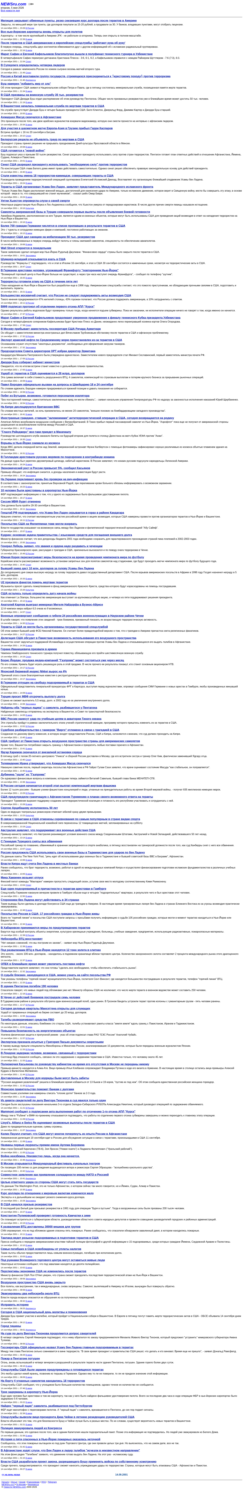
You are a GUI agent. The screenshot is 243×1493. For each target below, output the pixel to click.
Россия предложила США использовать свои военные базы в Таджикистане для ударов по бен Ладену (73, 852)
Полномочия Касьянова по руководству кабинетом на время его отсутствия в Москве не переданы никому (75, 1064)
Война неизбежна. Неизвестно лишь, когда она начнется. (40, 1156)
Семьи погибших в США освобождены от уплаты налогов (41, 1249)
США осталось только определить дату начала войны (38, 593)
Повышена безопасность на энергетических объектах (38, 1030)
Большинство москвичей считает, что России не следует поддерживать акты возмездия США (66, 295)
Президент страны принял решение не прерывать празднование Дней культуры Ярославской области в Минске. (65, 143)
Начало (5, 1482)
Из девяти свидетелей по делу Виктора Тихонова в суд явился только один (53, 1100)
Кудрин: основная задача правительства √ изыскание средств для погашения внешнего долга (66, 535)
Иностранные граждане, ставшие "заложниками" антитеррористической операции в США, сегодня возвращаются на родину (87, 418)
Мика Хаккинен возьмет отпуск (22, 877)
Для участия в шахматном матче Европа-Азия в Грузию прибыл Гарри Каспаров (57, 128)
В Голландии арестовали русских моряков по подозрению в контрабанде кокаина (58, 457)
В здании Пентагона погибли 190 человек (29, 986)
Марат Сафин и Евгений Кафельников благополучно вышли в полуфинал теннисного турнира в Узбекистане (77, 54)
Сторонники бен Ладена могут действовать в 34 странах (40, 899)
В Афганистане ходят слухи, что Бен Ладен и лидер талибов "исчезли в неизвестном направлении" (70, 1450)
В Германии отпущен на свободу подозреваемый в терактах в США (48, 682)
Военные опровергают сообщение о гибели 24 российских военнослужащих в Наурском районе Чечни (72, 615)
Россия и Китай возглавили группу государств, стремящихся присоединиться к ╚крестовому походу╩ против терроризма (85, 76)
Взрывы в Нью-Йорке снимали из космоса (30, 443)
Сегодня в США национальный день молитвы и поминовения (44, 1312)
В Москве (21, 1484)
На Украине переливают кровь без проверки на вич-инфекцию (44, 479)
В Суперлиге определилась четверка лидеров (33, 65)
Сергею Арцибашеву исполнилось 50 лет (29, 807)
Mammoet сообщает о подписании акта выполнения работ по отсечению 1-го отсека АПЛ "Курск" (68, 1111)
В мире (29, 39)
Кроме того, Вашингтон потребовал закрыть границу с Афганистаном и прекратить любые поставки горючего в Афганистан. (72, 745)
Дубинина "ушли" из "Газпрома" (23, 774)
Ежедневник (33, 1482)
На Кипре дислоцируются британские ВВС (30, 406)
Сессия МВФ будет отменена (21, 501)
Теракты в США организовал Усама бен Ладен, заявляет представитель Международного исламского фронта (77, 186)
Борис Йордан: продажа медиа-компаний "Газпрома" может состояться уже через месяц (62, 660)
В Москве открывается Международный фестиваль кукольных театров (50, 1163)
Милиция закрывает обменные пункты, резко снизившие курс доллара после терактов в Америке (69, 20)
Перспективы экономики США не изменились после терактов (43, 1271)
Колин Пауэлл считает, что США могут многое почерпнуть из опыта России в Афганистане (64, 1133)
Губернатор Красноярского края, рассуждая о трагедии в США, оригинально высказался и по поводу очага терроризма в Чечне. (74, 550)
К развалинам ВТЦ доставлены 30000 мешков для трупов (41, 1226)
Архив (22, 1482)
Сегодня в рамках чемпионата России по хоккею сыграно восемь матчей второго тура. (50, 69)
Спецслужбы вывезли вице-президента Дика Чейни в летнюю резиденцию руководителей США (68, 1417)
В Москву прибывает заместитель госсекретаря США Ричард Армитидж (51, 328)
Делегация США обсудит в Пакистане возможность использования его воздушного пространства (68, 638)
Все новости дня (10, 10)
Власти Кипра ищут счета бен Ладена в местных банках (39, 863)
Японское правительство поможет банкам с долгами (37, 1089)
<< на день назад (11, 1474)
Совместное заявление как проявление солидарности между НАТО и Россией (55, 1174)
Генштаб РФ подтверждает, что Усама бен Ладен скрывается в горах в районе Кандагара (62, 512)
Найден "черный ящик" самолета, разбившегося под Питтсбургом (46, 1405)
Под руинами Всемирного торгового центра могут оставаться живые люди (53, 1260)
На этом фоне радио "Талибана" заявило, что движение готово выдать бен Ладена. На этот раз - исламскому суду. (67, 1454)
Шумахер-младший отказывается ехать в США (33, 259)
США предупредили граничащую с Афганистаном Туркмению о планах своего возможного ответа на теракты (77, 796)
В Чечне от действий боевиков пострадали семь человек (40, 997)
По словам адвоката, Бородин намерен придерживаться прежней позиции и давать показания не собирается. (64, 388)
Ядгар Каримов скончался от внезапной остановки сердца (41, 752)
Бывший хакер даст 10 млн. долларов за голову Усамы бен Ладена (47, 568)
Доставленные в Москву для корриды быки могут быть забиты (45, 1078)
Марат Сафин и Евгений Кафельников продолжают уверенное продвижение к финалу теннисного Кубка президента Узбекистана (90, 317)
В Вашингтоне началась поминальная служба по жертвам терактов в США (52, 106)
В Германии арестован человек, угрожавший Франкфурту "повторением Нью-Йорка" (60, 270)
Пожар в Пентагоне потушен (20, 1358)
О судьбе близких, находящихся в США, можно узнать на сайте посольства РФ (56, 975)
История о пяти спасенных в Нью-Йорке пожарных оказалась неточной (50, 1439)
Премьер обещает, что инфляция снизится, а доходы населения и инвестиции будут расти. (53, 472)
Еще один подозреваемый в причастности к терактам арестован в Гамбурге (53, 888)
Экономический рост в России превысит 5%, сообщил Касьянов (45, 468)
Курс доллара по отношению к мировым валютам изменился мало (47, 1193)
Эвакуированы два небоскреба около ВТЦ (30, 1293)
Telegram (52, 1482)
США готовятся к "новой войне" (23, 150)
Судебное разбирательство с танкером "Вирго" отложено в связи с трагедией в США (60, 729)
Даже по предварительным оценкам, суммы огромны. (32, 1126)
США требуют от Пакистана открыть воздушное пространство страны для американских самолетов (70, 741)
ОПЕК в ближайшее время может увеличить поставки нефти (43, 963)
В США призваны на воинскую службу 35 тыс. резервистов (42, 94)
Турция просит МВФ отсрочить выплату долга (33, 696)
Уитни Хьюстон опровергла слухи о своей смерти (35, 200)
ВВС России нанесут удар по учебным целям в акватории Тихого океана (51, 718)
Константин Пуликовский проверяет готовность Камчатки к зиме (46, 1215)
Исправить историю (15, 1304)
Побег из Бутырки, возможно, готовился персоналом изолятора (45, 395)
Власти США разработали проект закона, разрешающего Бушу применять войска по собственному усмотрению (78, 1461)
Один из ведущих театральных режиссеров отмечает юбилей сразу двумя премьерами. (51, 812)
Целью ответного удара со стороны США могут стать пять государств (50, 1182)
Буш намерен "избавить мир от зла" (26, 83)
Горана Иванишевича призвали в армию (29, 649)
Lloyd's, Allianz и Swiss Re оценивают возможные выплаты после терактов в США (58, 1122)
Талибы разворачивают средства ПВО (27, 1019)
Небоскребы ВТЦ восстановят (22, 938)
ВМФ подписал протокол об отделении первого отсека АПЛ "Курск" (48, 306)
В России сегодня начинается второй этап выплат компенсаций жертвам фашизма (58, 785)
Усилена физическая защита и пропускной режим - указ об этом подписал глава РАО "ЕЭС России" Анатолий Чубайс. (69, 1034)
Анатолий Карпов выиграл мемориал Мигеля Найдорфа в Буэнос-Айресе (52, 604)
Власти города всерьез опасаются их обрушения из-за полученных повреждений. (48, 1297)
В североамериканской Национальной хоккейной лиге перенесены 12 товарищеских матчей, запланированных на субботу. (72, 823)
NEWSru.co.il (8, 1484)
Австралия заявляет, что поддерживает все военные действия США (48, 830)
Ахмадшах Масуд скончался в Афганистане (31, 117)
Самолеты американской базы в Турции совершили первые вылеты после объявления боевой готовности (75, 211)
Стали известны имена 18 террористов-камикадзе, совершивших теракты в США (57, 175)
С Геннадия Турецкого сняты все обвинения (31, 841)
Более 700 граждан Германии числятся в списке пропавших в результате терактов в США (63, 225)
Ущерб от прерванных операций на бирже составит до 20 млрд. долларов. (44, 1012)
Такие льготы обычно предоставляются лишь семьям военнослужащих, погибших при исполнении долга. (61, 1253)
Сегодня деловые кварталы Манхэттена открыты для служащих (45, 1008)
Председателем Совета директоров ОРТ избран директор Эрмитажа (48, 351)
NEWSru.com (13, 4)
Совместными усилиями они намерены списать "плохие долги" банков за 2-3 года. (48, 1093)
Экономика (31, 255)
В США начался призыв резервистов (26, 1204)
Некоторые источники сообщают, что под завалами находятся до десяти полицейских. (50, 1264)
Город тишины (11, 1326)
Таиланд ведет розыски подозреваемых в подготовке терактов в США (50, 1237)
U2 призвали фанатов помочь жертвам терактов (34, 582)
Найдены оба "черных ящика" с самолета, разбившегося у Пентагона (49, 707)
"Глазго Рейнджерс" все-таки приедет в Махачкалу (36, 431)
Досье (14, 1482)
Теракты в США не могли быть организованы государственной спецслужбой (54, 626)
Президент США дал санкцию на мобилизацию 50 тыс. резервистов (48, 236)
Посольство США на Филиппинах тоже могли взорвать (39, 523)
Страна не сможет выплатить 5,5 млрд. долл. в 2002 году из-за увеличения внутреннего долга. (55, 700)
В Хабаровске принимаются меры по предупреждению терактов (45, 927)
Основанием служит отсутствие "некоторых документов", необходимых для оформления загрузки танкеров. (63, 344)
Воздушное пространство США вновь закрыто (33, 1282)
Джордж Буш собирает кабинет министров (30, 362)
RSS (43, 1482)
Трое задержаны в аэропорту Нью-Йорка (29, 1391)
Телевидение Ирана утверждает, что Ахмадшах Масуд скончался (46, 763)
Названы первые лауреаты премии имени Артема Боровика (42, 1145)
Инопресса (31, 80)
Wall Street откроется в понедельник (26, 248)
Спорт (28, 61)
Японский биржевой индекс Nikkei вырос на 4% (34, 671)
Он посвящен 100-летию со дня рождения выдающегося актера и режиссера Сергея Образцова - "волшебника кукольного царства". (77, 1167)
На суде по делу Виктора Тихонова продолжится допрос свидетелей (48, 1333)
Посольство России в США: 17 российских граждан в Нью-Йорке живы (50, 913)
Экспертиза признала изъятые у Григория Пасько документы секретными (52, 1041)
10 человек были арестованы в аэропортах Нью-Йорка (39, 490)
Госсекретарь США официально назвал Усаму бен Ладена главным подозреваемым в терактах (67, 1347)
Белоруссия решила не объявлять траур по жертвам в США (42, 139)
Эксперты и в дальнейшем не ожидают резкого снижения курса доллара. (43, 1197)
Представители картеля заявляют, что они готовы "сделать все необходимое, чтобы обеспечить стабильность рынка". (69, 968)
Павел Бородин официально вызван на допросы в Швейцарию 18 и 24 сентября (57, 384)
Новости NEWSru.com (15, 1487)
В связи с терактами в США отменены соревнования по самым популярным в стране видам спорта (70, 819)
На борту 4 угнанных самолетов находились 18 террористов (43, 1380)
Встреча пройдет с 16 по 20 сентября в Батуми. (28, 132)
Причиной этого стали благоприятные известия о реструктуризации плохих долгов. (48, 675)
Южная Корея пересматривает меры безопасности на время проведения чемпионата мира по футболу (72, 557)
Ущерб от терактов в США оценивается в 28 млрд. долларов (43, 373)
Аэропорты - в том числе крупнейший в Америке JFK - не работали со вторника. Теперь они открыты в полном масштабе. (71, 35)
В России (30, 28)
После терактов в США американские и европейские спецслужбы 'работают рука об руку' (63, 42)
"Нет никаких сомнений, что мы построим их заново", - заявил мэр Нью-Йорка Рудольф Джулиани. (58, 942)
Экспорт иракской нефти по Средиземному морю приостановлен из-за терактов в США (61, 340)
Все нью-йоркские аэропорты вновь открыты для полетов (41, 31)
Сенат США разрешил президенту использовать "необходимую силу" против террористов (64, 164)
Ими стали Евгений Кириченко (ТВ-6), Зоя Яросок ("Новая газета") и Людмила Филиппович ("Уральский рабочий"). (67, 1149)
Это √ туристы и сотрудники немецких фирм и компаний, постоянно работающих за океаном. (54, 229)
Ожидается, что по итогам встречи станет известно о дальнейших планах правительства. (52, 366)
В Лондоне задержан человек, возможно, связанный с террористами (48, 1053)
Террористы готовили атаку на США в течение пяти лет (39, 281)
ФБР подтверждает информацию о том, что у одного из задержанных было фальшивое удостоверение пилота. (65, 494)
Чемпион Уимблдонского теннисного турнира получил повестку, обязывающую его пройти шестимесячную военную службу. (72, 653)
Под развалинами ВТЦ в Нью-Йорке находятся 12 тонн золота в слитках (51, 950)
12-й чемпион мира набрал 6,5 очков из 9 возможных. (32, 608)
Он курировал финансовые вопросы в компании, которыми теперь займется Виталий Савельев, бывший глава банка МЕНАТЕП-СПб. (78, 778)
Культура (30, 208)
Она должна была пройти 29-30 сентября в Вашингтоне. (33, 505)
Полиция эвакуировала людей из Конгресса (31, 1428)
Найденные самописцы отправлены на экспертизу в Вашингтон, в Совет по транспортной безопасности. (61, 711)
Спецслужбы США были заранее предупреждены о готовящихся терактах (52, 1369)
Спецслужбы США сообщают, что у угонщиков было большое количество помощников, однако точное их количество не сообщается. (77, 1384)
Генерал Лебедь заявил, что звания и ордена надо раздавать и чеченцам (51, 546)
